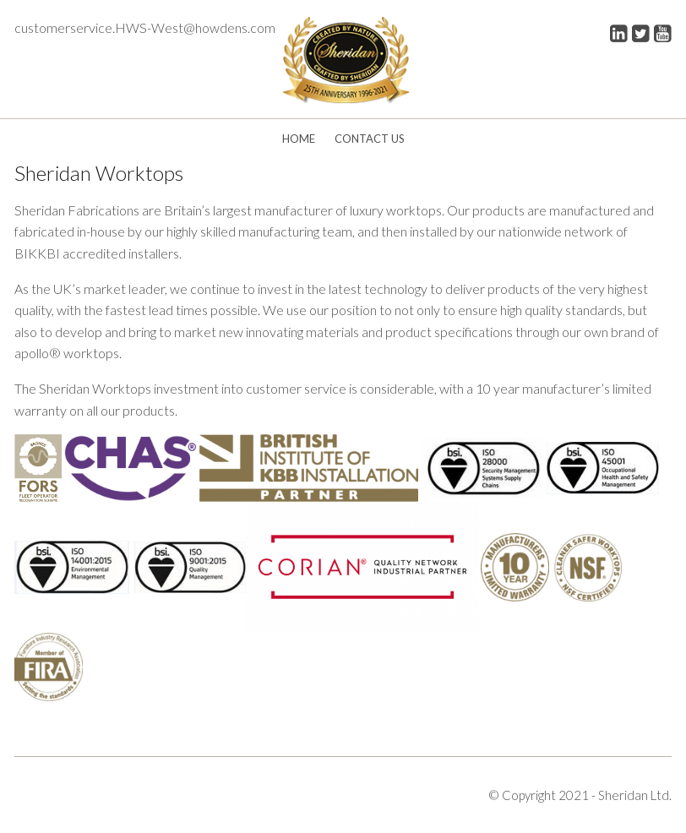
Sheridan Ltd (633, 795)
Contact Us (370, 138)
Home (298, 138)
